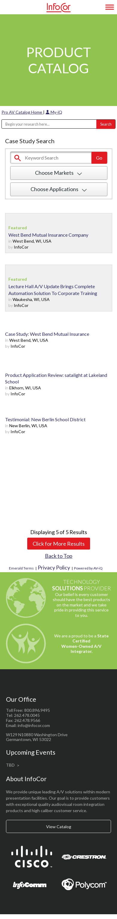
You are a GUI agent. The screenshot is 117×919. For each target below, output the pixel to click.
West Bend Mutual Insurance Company (48, 235)
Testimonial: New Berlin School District (45, 419)
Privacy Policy (54, 567)
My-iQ (53, 112)
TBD (10, 764)
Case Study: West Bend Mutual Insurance (47, 334)
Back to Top (58, 556)
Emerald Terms (21, 568)
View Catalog (58, 826)
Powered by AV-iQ (88, 568)
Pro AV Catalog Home (22, 112)
